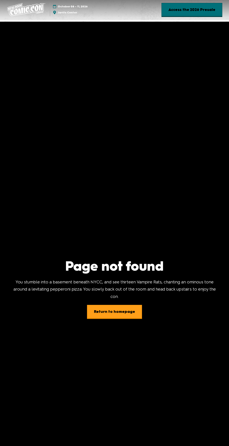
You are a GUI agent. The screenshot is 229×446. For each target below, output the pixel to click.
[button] (191, 10)
